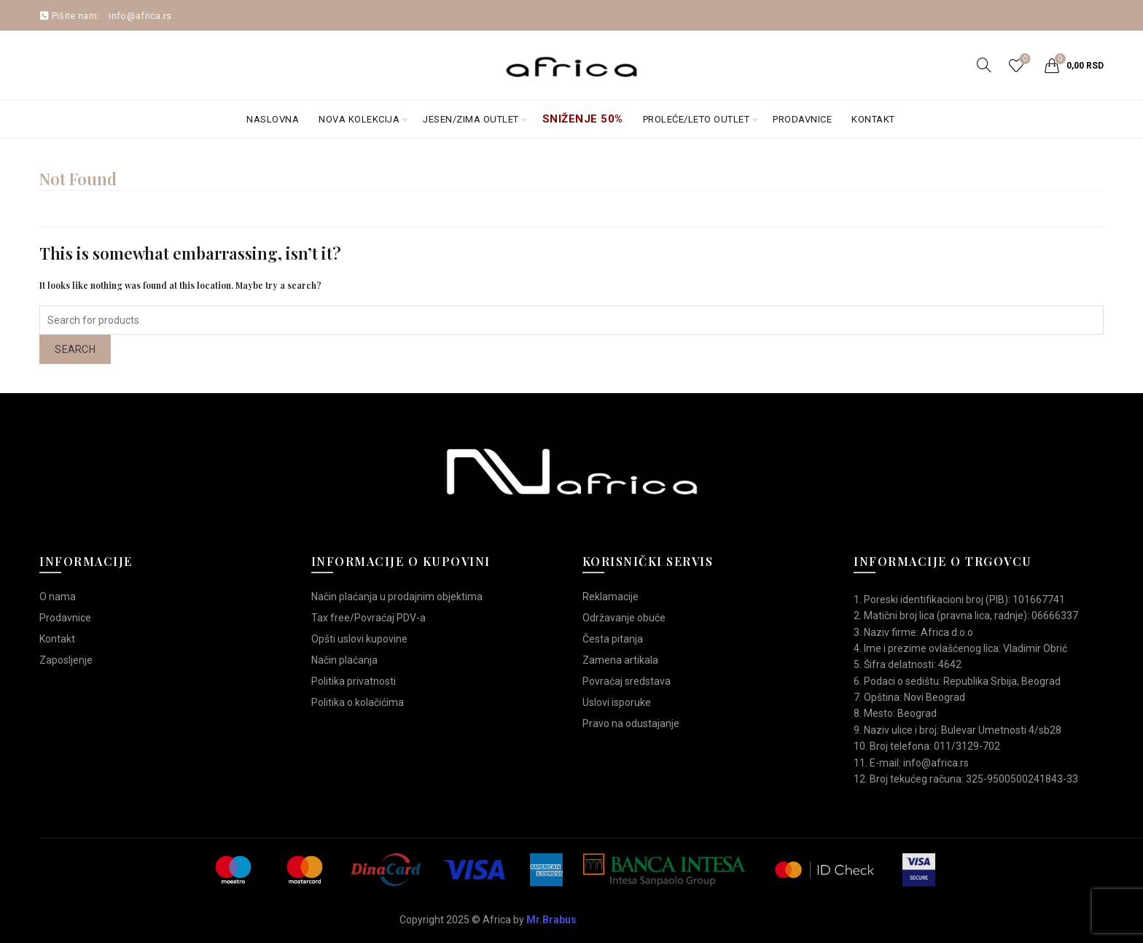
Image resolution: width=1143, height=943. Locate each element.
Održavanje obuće (624, 618)
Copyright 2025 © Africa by (488, 919)
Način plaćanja (344, 660)
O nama (57, 596)
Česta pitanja (612, 639)
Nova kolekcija (359, 119)
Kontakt (873, 119)
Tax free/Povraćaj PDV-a (368, 618)
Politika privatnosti (353, 681)
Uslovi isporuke (616, 702)
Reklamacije (610, 596)
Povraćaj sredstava (626, 681)
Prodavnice (802, 119)
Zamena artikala (620, 660)
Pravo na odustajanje (630, 723)
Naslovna (272, 119)
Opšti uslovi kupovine (359, 639)
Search (75, 349)
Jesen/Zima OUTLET (471, 119)
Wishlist (1023, 59)
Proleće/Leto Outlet (696, 119)
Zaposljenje (66, 660)
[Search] (984, 65)
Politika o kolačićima (357, 702)
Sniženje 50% (582, 118)
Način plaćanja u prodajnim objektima (397, 596)
